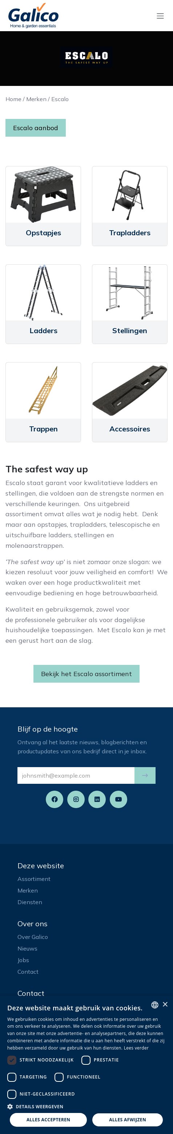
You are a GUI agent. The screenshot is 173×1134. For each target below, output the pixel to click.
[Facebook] (54, 799)
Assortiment (34, 878)
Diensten (29, 902)
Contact (28, 971)
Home (13, 99)
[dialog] (86, 1065)
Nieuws (27, 948)
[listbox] (154, 1005)
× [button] (165, 1004)
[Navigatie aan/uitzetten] (160, 15)
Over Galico (32, 936)
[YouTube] (118, 799)
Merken (36, 99)
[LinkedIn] (97, 799)
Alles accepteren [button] (49, 1120)
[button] (145, 775)
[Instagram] (76, 799)
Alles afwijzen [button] (127, 1120)
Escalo (60, 99)
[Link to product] (43, 194)
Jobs (23, 960)
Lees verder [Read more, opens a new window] (136, 1048)
